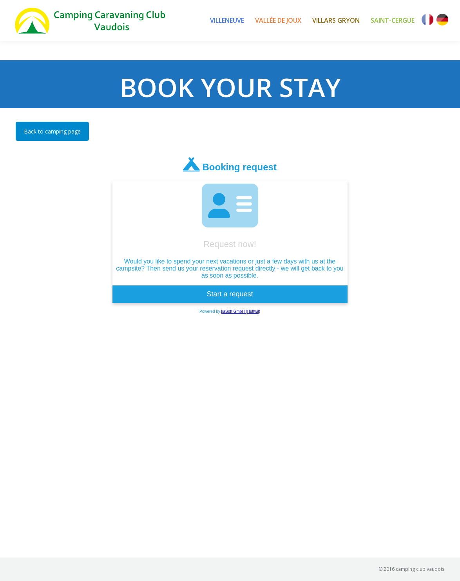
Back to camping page (52, 131)
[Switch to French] (427, 20)
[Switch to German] (442, 20)
